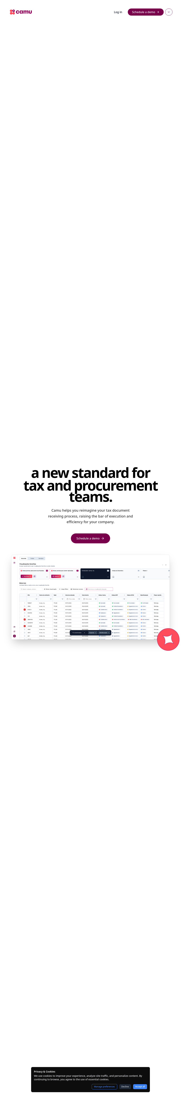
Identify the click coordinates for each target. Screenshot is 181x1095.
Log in (118, 12)
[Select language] (169, 12)
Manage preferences (104, 1086)
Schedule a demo (145, 12)
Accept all (140, 1086)
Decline (125, 1086)
